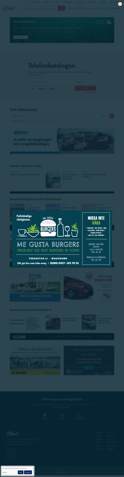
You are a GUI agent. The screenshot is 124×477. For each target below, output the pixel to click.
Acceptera (28, 472)
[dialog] (18, 471)
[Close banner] (120, 4)
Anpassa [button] (5, 472)
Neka (20, 472)
